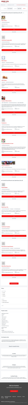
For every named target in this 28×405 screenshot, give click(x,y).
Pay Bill (6, 397)
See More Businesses (14, 283)
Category (5, 8)
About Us (14, 396)
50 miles (4, 294)
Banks (2, 328)
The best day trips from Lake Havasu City (8, 332)
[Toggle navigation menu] (27, 2)
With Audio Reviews (6, 302)
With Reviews (5, 300)
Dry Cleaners (4, 319)
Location (15, 8)
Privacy (2, 397)
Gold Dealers (4, 324)
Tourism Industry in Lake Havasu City (7, 331)
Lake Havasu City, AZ (11, 4)
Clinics (3, 315)
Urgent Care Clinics (5, 320)
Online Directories (8, 396)
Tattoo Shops (4, 318)
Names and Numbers (11, 401)
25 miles (4, 292)
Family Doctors (4, 323)
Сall (14, 29)
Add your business (14, 391)
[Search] (24, 8)
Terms (23, 396)
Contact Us (19, 396)
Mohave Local (3, 4)
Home (2, 396)
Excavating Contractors (5, 325)
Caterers (3, 314)
